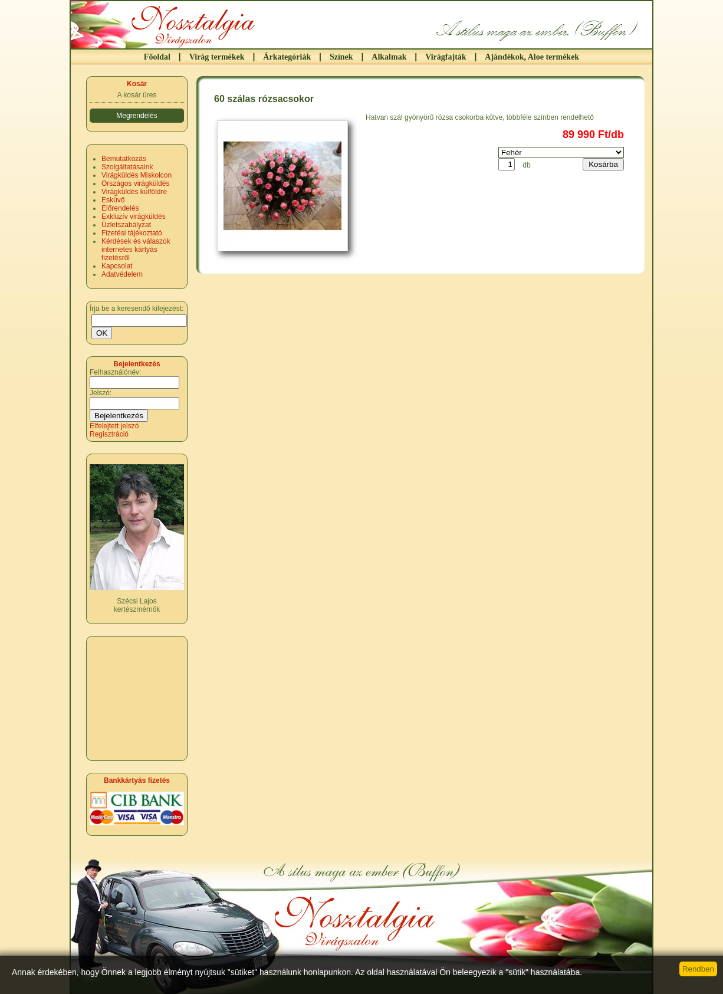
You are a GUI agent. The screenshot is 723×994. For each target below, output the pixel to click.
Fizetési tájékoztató (131, 233)
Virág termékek (217, 57)
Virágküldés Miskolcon (136, 175)
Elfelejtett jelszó (114, 426)
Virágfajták (445, 57)
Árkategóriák (287, 57)
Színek (341, 57)
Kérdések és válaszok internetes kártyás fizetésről (135, 249)
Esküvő (112, 200)
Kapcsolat (117, 266)
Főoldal (157, 57)
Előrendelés (120, 208)
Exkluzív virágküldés (133, 216)
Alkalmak (389, 57)
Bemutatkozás (123, 159)
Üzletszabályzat (126, 225)
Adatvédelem (122, 274)
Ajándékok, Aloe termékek (532, 57)
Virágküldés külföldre (134, 192)
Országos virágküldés (135, 183)
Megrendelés (136, 115)
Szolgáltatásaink (127, 167)
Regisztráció (109, 434)
